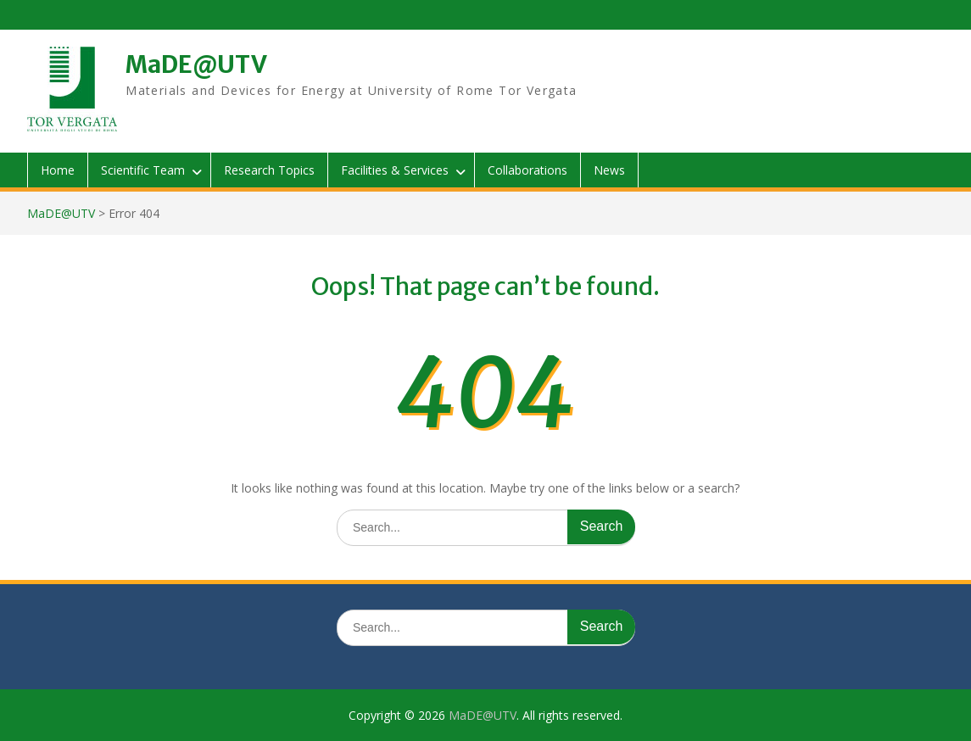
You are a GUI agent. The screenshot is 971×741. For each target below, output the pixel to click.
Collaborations (527, 170)
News (609, 170)
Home (58, 170)
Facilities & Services (395, 170)
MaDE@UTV (196, 64)
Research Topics (269, 170)
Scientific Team (143, 170)
